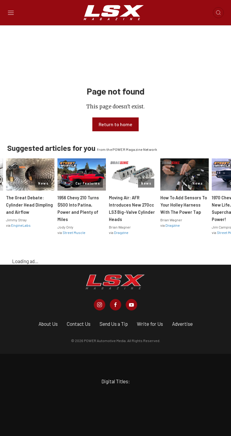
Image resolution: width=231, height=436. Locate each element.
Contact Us (79, 324)
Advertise (182, 324)
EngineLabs (21, 225)
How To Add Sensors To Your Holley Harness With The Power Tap (183, 205)
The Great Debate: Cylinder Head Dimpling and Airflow (29, 205)
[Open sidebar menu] (10, 13)
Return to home (115, 124)
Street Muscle (74, 232)
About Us (48, 324)
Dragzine (121, 232)
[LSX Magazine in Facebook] (115, 304)
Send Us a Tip (114, 324)
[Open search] (218, 12)
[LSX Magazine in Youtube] (131, 304)
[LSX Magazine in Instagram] (99, 304)
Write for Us (150, 324)
